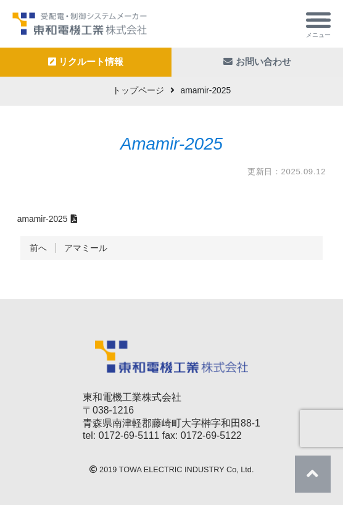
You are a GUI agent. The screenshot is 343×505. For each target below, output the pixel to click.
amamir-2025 (42, 219)
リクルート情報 (86, 62)
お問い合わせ (257, 62)
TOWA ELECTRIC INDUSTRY (172, 469)
